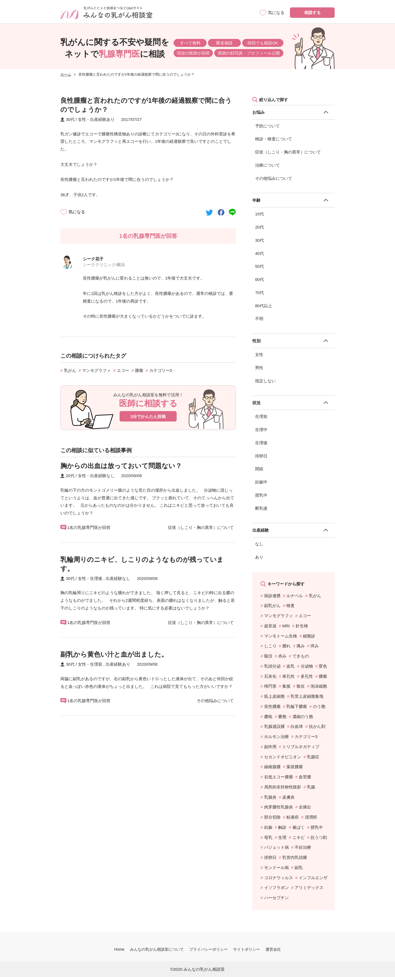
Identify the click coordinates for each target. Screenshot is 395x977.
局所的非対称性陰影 (282, 787)
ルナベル (294, 595)
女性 (259, 354)
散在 (301, 686)
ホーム (65, 74)
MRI (286, 625)
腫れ (286, 645)
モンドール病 (276, 867)
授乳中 (261, 495)
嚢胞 (282, 716)
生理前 (261, 416)
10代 (259, 214)
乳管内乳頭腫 (294, 857)
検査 (290, 605)
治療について (267, 165)
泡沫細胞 (319, 686)
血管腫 (305, 776)
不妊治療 (303, 847)
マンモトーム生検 (280, 636)
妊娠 (268, 827)
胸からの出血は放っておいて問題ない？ (121, 465)
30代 (259, 240)
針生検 (302, 625)
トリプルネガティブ (300, 746)
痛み (301, 645)
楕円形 (270, 686)
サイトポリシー (246, 949)
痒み (315, 645)
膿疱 (268, 716)
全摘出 (305, 807)
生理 (282, 837)
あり (259, 557)
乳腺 (311, 787)
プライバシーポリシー (208, 949)
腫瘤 (139, 370)
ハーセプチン (276, 897)
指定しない (265, 380)
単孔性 (288, 676)
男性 (259, 367)
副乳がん (272, 605)
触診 (282, 827)
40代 (259, 253)
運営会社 (273, 949)
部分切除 (272, 817)
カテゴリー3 (160, 370)
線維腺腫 (272, 766)
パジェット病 (276, 847)
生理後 (261, 442)
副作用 (270, 746)
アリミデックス (309, 887)
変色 (323, 666)
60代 (259, 279)
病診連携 (272, 595)
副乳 (299, 867)
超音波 (270, 625)
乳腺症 (313, 756)
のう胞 (319, 706)
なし (259, 544)
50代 (259, 266)
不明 (259, 318)
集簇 (286, 686)
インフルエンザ (313, 877)
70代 (259, 292)
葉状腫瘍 (294, 766)
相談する (312, 12)
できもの (300, 656)
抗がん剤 (317, 726)
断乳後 (261, 508)
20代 (259, 227)
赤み (282, 656)
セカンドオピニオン (282, 756)
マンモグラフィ (96, 370)
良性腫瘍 (272, 706)
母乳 (268, 837)
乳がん (70, 370)
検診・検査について (273, 138)
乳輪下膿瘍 (296, 706)
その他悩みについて (273, 178)
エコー (123, 370)
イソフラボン (276, 887)
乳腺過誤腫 (274, 726)
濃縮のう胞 (302, 716)
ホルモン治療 (276, 736)
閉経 (259, 468)
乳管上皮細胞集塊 (306, 696)
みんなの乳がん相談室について (157, 949)
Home (119, 949)
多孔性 (307, 676)
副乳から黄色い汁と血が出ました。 (114, 654)
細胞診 (309, 636)
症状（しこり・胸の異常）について (288, 152)
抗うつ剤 (319, 837)
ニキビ (298, 837)
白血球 (296, 726)
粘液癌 (292, 817)
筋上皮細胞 (274, 696)
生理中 (261, 429)
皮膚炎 (288, 797)
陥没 (268, 656)
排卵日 (261, 456)
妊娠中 (261, 482)
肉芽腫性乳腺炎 (278, 807)
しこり (270, 645)
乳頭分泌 (272, 666)
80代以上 (263, 305)
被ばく (298, 827)
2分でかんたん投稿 (148, 416)
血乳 (290, 666)
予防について (267, 126)
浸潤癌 (311, 817)
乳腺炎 (270, 797)
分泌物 (307, 666)
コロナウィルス (278, 877)
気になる (77, 211)
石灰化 (270, 676)
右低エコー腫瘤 (278, 776)
